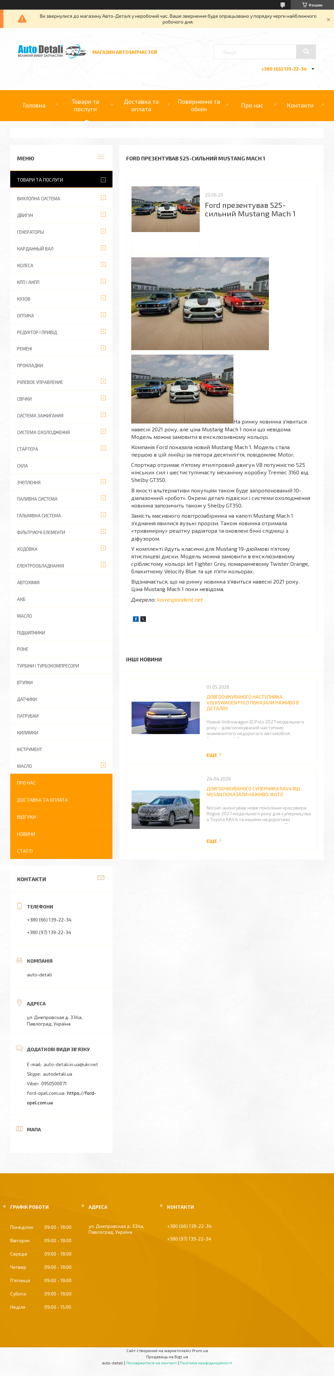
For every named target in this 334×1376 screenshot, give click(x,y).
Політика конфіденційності (206, 1362)
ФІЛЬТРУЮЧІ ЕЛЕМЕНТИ (41, 532)
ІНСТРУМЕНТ (29, 749)
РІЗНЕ (22, 649)
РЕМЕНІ (24, 349)
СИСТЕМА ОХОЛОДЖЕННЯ (43, 432)
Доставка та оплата (141, 105)
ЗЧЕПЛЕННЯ (29, 482)
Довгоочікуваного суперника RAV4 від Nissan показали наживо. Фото (253, 791)
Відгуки (26, 817)
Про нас (252, 105)
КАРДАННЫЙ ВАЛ (35, 249)
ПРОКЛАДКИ (30, 365)
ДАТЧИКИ (27, 699)
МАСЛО (24, 616)
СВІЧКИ (24, 399)
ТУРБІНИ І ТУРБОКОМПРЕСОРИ (48, 666)
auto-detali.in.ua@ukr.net (71, 1064)
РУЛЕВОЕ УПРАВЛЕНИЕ (40, 382)
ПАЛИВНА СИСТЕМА (37, 499)
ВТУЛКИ (25, 682)
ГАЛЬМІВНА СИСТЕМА (39, 515)
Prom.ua (200, 1350)
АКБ (21, 599)
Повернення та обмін (199, 105)
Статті (25, 851)
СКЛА (22, 466)
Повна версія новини (214, 755)
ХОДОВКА (27, 549)
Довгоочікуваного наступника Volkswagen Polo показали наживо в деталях (253, 702)
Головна (34, 105)
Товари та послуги (85, 105)
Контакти (300, 105)
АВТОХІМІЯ (28, 582)
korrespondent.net (180, 599)
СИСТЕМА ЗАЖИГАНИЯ (40, 415)
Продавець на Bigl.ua (167, 1356)
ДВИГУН (25, 215)
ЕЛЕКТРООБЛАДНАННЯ (40, 566)
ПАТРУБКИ (28, 716)
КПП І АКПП (28, 282)
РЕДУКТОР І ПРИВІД (37, 332)
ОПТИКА (25, 315)
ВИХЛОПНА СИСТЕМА (38, 198)
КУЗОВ (23, 299)
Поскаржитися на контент (151, 1362)
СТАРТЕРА (27, 449)
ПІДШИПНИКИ (31, 632)
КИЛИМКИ (27, 732)
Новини (26, 834)
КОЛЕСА (25, 265)
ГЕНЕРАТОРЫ (30, 232)
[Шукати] (306, 51)
